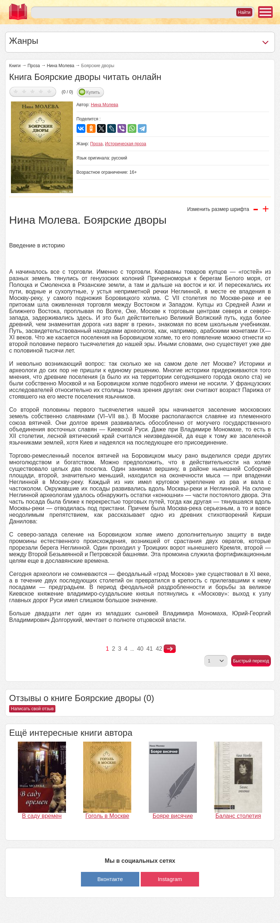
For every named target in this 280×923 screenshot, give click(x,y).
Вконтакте (110, 879)
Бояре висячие (172, 816)
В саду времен (42, 816)
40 (140, 649)
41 (149, 649)
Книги (14, 65)
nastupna (170, 649)
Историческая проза (125, 143)
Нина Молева (60, 65)
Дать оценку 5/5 (49, 91)
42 (159, 649)
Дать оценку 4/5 (41, 91)
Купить (93, 92)
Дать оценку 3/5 (33, 91)
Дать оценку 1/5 (16, 91)
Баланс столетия (238, 816)
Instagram (170, 879)
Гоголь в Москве (107, 816)
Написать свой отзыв (32, 708)
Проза (33, 65)
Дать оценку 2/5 (24, 91)
